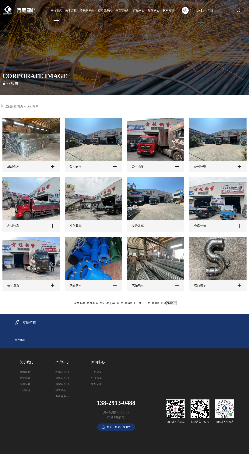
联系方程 (168, 10)
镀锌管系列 (105, 10)
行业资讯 (96, 378)
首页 (20, 106)
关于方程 (71, 10)
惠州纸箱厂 (21, 339)
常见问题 (96, 384)
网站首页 (56, 10)
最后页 (156, 303)
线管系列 (60, 390)
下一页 (146, 303)
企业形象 (32, 106)
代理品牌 (25, 384)
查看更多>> (62, 396)
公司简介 (25, 372)
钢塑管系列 (122, 10)
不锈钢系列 (87, 10)
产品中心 (138, 10)
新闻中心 (153, 10)
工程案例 (25, 390)
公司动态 (96, 372)
